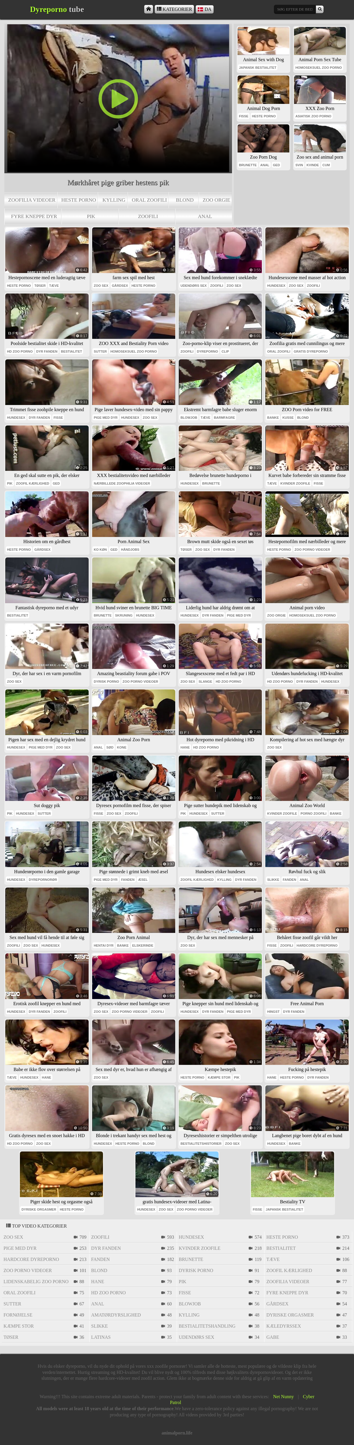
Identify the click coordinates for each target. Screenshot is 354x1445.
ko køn (100, 549)
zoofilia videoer (31, 200)
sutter (100, 351)
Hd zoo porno (20, 351)
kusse (288, 417)
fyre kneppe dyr (34, 216)
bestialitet (71, 351)
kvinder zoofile (295, 483)
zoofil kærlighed (32, 483)
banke (273, 417)
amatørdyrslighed (116, 1314)
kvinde (313, 165)
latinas (101, 1337)
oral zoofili (149, 200)
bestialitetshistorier (201, 1143)
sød (110, 747)
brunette (248, 165)
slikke (273, 879)
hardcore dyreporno (317, 945)
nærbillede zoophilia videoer (122, 483)
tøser (40, 285)
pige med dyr (105, 417)
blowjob (189, 417)
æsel (143, 879)
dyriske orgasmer (38, 1209)
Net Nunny (283, 1396)
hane (185, 747)
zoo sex (101, 285)
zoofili (148, 216)
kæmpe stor (219, 1077)
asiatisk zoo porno (313, 116)
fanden (128, 879)
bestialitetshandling (207, 1326)
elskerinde (142, 945)
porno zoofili (313, 813)
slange (205, 681)
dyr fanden (47, 351)
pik (91, 216)
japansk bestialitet (257, 67)
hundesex (276, 285)
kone (121, 747)
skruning (124, 615)
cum (326, 165)
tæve (54, 285)
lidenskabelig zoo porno (36, 1281)
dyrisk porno (106, 681)
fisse (243, 116)
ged (276, 165)
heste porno (78, 200)
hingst (273, 1011)
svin (299, 165)
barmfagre (224, 417)
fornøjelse (18, 1314)
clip (225, 351)
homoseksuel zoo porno (318, 67)
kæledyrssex (283, 1326)
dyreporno (207, 351)
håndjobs (130, 549)
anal (205, 216)
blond (185, 200)
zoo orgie (216, 200)
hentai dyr (104, 945)
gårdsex (120, 285)
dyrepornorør (43, 879)
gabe (272, 1337)
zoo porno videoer (312, 549)
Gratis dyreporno (311, 351)
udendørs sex (194, 285)
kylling (113, 200)
